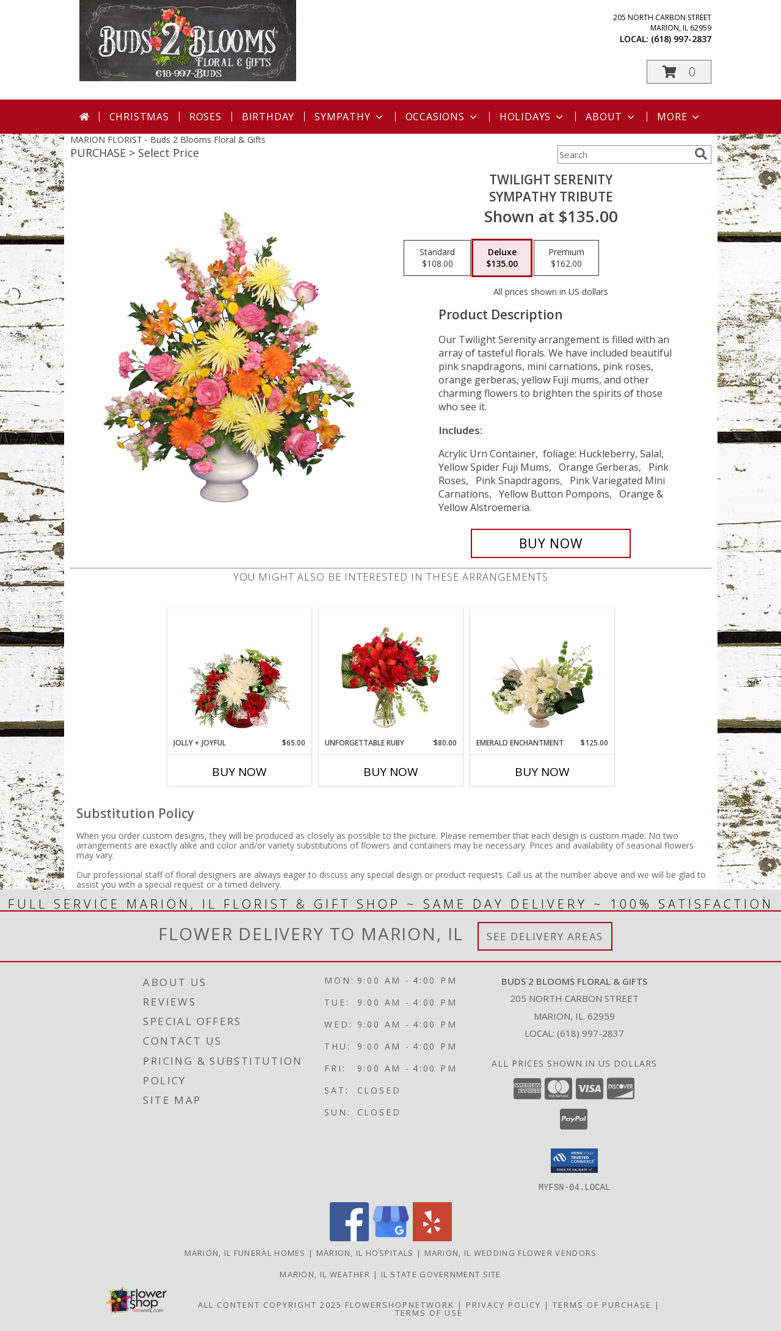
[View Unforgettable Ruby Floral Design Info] (390, 672)
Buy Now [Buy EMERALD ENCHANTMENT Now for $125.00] (542, 772)
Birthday (268, 116)
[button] (679, 72)
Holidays (532, 116)
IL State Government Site (441, 1273)
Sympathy (349, 116)
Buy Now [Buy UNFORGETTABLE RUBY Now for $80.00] (390, 772)
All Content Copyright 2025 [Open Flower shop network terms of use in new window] (270, 1304)
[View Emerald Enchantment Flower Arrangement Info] (542, 672)
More (679, 116)
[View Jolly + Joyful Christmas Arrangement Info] (239, 672)
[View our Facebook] (349, 1237)
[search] (701, 154)
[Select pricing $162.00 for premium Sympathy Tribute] (566, 258)
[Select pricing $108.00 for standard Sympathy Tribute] (437, 258)
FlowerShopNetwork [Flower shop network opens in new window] (399, 1304)
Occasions (442, 116)
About (611, 116)
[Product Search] (623, 154)
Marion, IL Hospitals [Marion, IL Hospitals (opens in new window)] (365, 1252)
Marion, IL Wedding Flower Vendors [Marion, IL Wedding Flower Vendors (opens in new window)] (510, 1252)
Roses (205, 116)
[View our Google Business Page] (390, 1237)
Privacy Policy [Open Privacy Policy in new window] (503, 1304)
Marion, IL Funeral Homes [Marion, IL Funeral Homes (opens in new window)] (245, 1252)
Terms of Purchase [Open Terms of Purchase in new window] (602, 1304)
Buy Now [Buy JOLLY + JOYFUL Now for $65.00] (239, 772)
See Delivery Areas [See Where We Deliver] (545, 936)
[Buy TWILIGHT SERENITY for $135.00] (551, 543)
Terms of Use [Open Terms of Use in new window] (429, 1312)
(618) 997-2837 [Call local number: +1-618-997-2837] (681, 39)
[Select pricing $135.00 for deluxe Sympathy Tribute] (502, 258)
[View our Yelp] (432, 1237)
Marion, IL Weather (325, 1273)
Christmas (139, 116)
